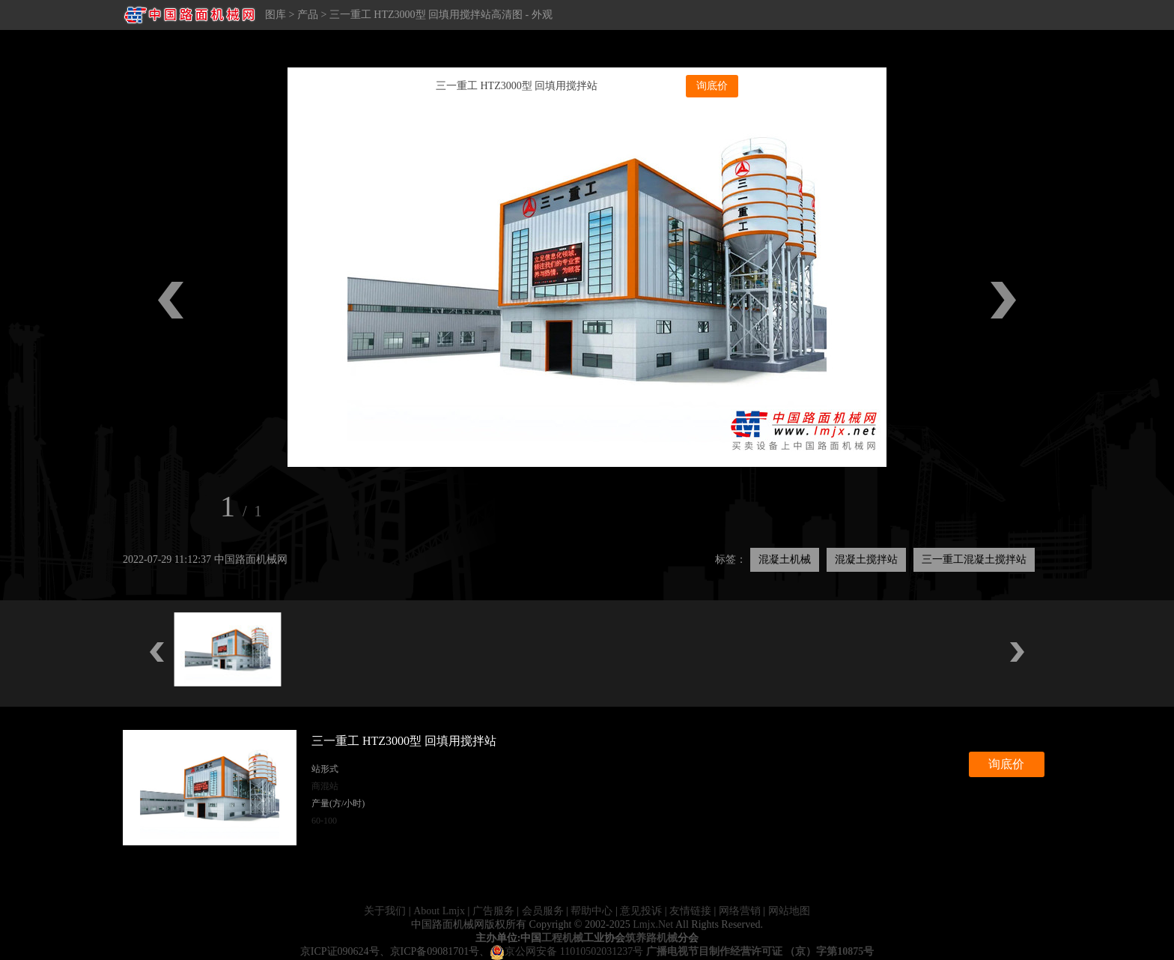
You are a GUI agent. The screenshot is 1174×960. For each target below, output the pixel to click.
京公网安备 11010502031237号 (566, 951)
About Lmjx (439, 911)
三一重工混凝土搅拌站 (974, 559)
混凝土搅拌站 (866, 559)
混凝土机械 (784, 559)
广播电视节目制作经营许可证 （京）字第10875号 (760, 951)
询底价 (712, 85)
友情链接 (690, 911)
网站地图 (789, 911)
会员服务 (543, 911)
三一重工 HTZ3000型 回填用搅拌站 (516, 85)
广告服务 (493, 911)
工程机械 (562, 938)
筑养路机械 (651, 938)
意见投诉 (641, 911)
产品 (307, 14)
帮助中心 (591, 911)
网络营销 (740, 911)
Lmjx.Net (653, 924)
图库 (275, 14)
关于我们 (385, 911)
